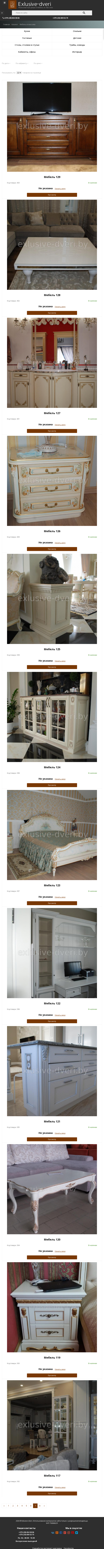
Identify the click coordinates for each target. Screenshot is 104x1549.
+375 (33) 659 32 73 (26, 1534)
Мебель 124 (52, 767)
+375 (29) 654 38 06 (26, 1532)
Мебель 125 (52, 649)
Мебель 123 (52, 885)
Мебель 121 (52, 1121)
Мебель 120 (52, 1239)
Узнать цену (60, 188)
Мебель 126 (52, 531)
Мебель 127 (52, 413)
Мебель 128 (52, 295)
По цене (38, 63)
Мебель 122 (52, 1003)
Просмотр (52, 195)
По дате (6, 63)
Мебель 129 (52, 177)
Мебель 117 (52, 1475)
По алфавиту (22, 63)
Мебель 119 (52, 1357)
